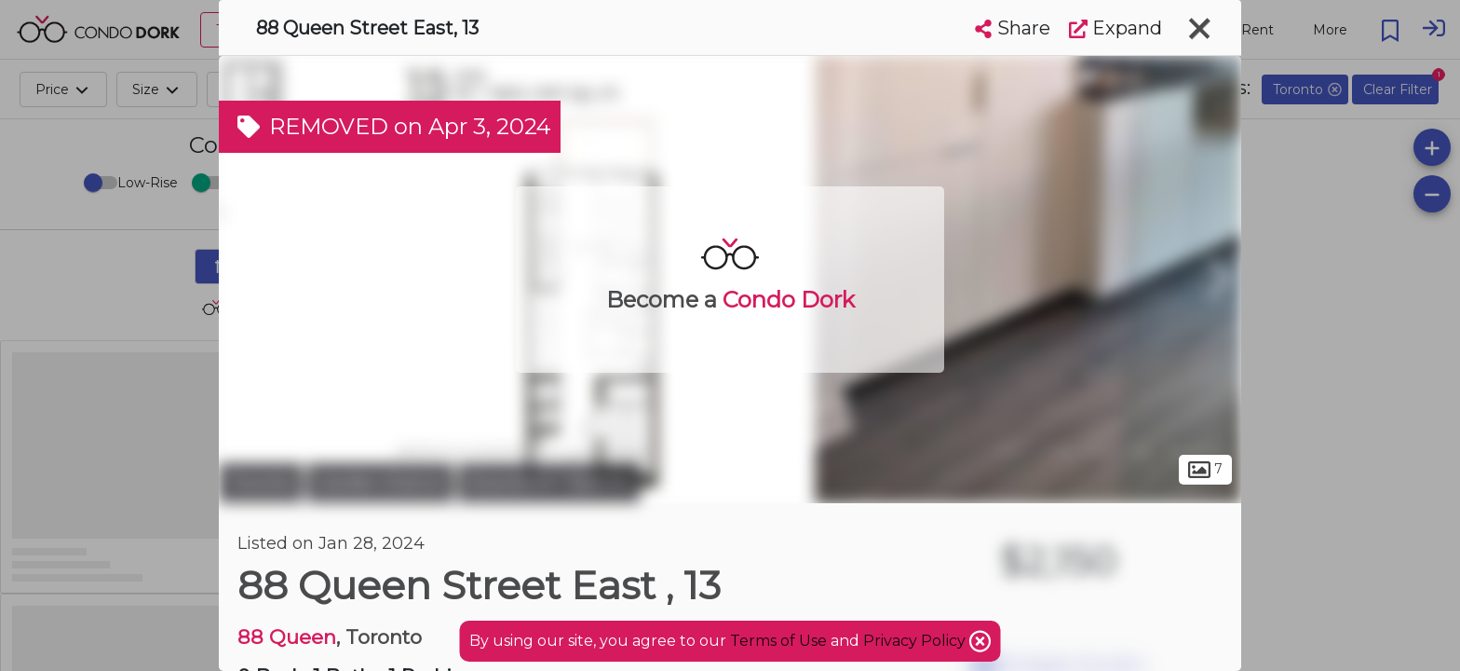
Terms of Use (778, 641)
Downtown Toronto (548, 482)
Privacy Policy (916, 641)
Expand (1115, 28)
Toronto (260, 482)
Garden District (380, 482)
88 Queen (286, 637)
